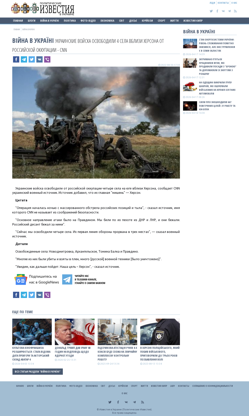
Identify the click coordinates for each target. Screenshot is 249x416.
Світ (121, 20)
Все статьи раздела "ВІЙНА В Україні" (37, 371)
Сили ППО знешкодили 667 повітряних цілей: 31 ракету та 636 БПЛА (217, 105)
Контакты (223, 2)
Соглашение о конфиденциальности (212, 386)
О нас (234, 2)
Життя (174, 20)
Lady (172, 386)
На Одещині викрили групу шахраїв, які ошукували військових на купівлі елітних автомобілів (217, 88)
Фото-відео (88, 20)
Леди (212, 2)
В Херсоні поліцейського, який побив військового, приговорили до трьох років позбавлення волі (160, 353)
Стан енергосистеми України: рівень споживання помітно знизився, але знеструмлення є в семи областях (217, 45)
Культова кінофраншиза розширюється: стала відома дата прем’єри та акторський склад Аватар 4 (31, 353)
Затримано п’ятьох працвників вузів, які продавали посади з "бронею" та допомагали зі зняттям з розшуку (217, 66)
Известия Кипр (193, 20)
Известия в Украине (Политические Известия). (125, 409)
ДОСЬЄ (133, 20)
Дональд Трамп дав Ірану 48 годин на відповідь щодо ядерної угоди (72, 351)
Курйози (147, 20)
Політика (70, 20)
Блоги (31, 20)
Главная (18, 20)
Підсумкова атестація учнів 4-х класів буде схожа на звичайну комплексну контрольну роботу (117, 353)
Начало (20, 386)
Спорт (161, 20)
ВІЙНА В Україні (49, 20)
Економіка (107, 20)
